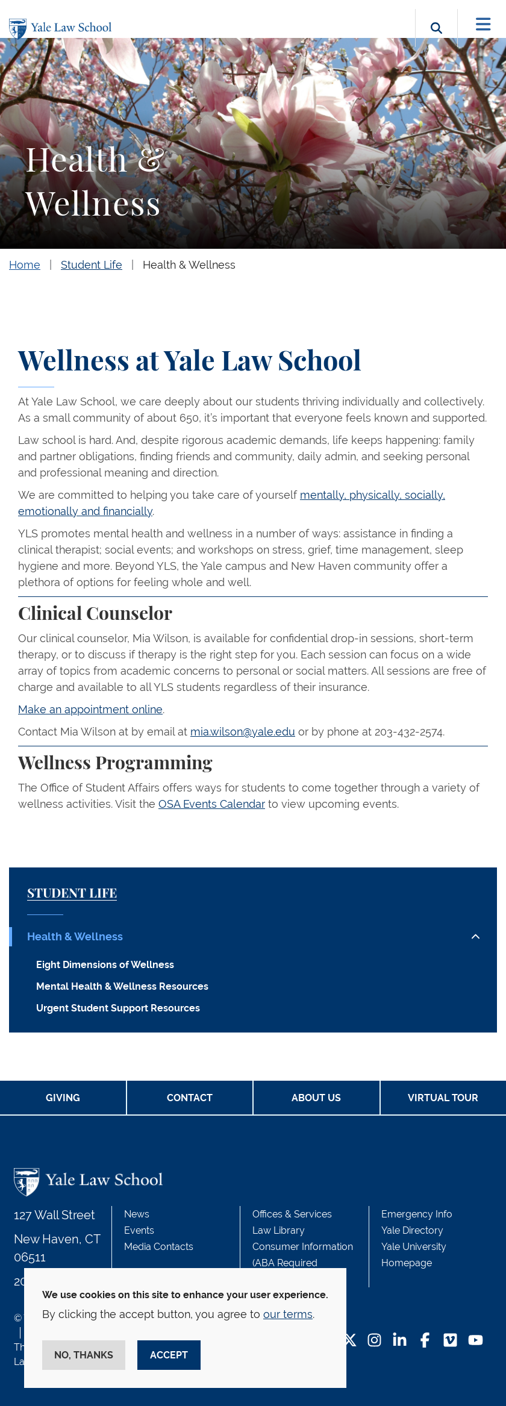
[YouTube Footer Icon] (475, 1341)
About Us (316, 1098)
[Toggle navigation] (483, 24)
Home (24, 264)
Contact (190, 1098)
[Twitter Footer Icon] (349, 1341)
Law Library (278, 1230)
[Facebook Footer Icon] (425, 1341)
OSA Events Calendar (211, 804)
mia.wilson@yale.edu (242, 731)
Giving (63, 1098)
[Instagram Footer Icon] (374, 1341)
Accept (169, 1355)
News (136, 1214)
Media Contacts (158, 1246)
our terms (288, 1314)
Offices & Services (292, 1214)
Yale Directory (412, 1230)
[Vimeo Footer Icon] (450, 1341)
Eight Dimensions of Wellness (105, 964)
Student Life (91, 264)
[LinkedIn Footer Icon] (399, 1341)
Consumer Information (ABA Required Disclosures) (302, 1263)
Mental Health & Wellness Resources (122, 986)
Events (139, 1230)
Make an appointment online (90, 709)
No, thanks (83, 1355)
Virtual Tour (443, 1098)
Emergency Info (416, 1214)
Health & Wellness (189, 264)
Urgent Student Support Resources (118, 1008)
